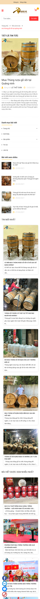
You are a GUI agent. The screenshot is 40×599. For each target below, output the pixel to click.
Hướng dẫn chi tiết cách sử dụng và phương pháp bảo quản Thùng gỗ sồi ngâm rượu (25, 179)
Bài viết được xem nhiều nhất (18, 472)
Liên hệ (5, 150)
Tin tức (5, 145)
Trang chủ (6, 128)
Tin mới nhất (8, 219)
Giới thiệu (6, 134)
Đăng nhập (23, 2)
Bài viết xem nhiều (9, 157)
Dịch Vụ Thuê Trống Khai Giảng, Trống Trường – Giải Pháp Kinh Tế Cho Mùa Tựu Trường (18, 508)
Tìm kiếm (34, 18)
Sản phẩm (6, 139)
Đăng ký (16, 2)
